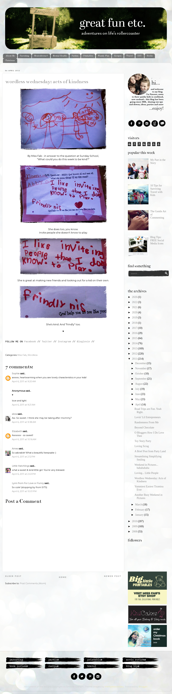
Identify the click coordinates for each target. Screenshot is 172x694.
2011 (135, 358)
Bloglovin (83, 341)
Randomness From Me (147, 422)
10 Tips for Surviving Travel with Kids (156, 190)
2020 (135, 312)
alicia (14, 414)
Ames (15, 448)
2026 (135, 297)
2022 (135, 302)
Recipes (117, 56)
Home (63, 577)
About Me (10, 56)
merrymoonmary (114, 686)
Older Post (13, 576)
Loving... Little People (146, 473)
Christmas (10, 61)
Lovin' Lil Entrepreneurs (148, 417)
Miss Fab (22, 355)
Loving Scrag (142, 446)
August (139, 383)
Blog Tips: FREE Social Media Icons (157, 240)
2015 (135, 338)
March (139, 504)
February (140, 509)
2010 (135, 521)
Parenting (24, 56)
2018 (135, 322)
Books (150, 56)
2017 (135, 327)
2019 (135, 317)
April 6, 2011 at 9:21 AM (23, 404)
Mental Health (60, 56)
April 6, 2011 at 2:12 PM (23, 456)
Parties (75, 56)
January (139, 514)
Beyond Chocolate (144, 427)
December (141, 363)
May (138, 399)
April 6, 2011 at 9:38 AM (24, 422)
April (138, 404)
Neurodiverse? (41, 56)
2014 (135, 343)
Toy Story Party (143, 441)
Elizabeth (17, 431)
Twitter (47, 341)
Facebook (30, 341)
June (138, 394)
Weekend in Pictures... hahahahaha (146, 466)
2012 (135, 353)
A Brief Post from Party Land (150, 451)
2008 (135, 531)
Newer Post (112, 576)
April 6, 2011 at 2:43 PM (24, 474)
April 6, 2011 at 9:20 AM (24, 381)
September (141, 378)
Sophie (16, 373)
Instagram (64, 341)
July (137, 388)
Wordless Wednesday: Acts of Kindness (46, 81)
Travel (129, 56)
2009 (135, 526)
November (141, 368)
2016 (135, 333)
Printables (88, 56)
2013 (135, 348)
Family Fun (103, 56)
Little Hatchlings (20, 466)
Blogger (143, 686)
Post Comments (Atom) (33, 583)
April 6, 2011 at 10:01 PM (24, 491)
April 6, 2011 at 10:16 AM (24, 439)
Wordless (32, 355)
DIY (139, 56)
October (139, 373)
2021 (135, 307)
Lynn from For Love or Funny (28, 483)
